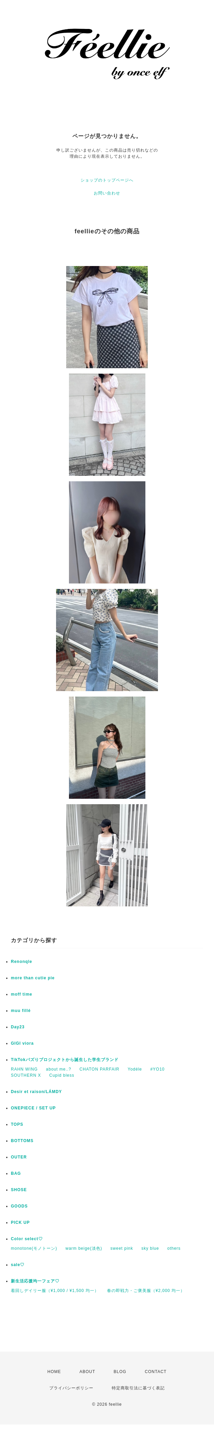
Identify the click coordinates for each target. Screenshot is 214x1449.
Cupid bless (61, 1075)
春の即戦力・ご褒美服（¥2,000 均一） (146, 1290)
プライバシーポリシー (71, 1388)
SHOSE (19, 1189)
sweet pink (121, 1248)
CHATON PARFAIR (99, 1069)
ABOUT (87, 1371)
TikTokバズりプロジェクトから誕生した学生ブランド (65, 1059)
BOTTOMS (22, 1140)
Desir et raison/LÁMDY (36, 1091)
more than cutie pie (33, 978)
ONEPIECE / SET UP (33, 1108)
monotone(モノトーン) (34, 1248)
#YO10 (157, 1069)
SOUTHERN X (26, 1075)
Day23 (17, 1027)
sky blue (150, 1248)
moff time (21, 994)
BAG (16, 1173)
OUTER (19, 1157)
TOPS (17, 1124)
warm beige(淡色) (84, 1248)
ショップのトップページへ (107, 180)
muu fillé (21, 1010)
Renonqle (21, 961)
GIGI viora (22, 1043)
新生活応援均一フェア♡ (35, 1281)
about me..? (58, 1069)
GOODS (19, 1206)
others (174, 1248)
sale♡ (17, 1264)
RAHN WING (24, 1069)
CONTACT (155, 1371)
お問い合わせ (107, 193)
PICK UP (20, 1222)
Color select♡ (27, 1238)
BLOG (120, 1371)
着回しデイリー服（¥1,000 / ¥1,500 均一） (55, 1290)
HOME (54, 1371)
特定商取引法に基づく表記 (138, 1388)
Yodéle (135, 1069)
